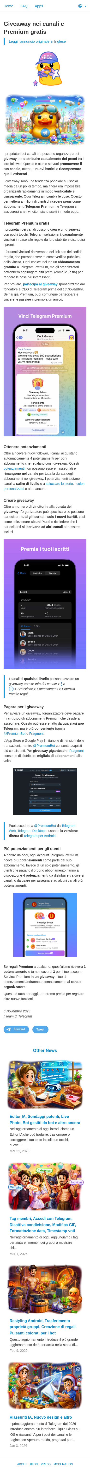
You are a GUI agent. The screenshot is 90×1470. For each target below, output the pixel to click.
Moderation (63, 1464)
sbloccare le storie (59, 484)
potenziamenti (14, 468)
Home (8, 6)
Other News (45, 1050)
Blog (34, 1464)
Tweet (40, 1029)
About (22, 1464)
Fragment (36, 733)
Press (46, 1464)
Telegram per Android (39, 836)
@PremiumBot (14, 733)
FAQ (24, 6)
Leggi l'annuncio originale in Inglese (37, 41)
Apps (39, 6)
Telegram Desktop (31, 831)
